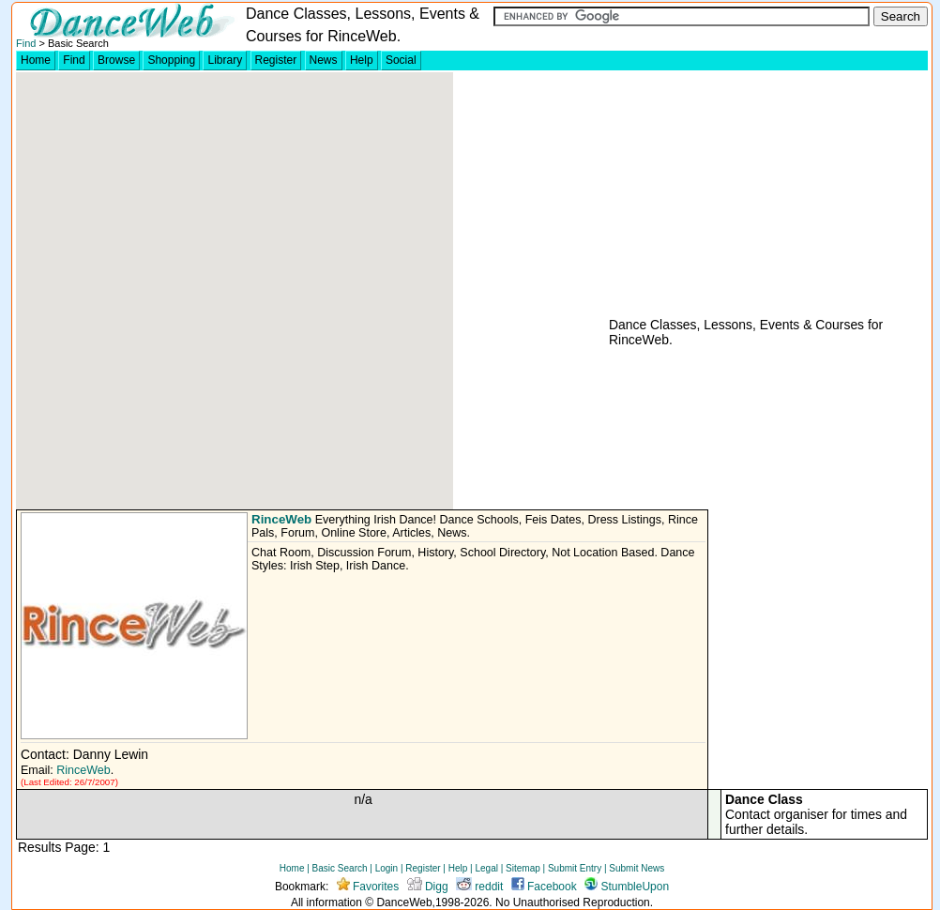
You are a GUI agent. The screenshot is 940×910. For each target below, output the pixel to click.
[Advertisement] (747, 193)
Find (26, 43)
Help (361, 60)
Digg (427, 886)
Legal (486, 868)
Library (224, 60)
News (324, 60)
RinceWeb (281, 519)
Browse (116, 60)
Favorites (368, 886)
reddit (479, 886)
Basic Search (340, 868)
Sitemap (523, 868)
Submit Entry (574, 868)
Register (276, 60)
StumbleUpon (626, 886)
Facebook (544, 886)
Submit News (636, 868)
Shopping (171, 60)
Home (36, 60)
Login (386, 868)
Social (401, 60)
